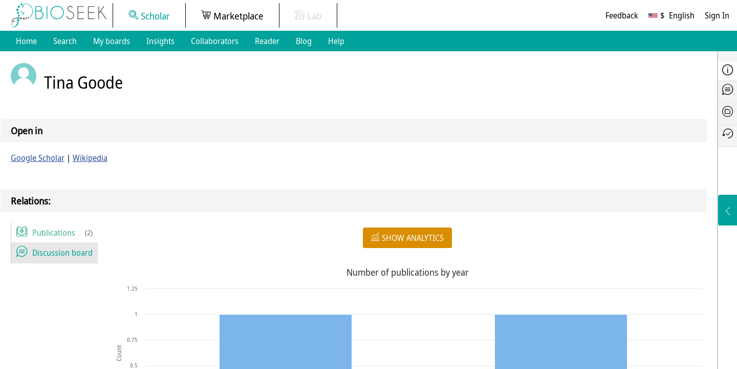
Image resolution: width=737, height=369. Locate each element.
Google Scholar (37, 157)
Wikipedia (90, 157)
